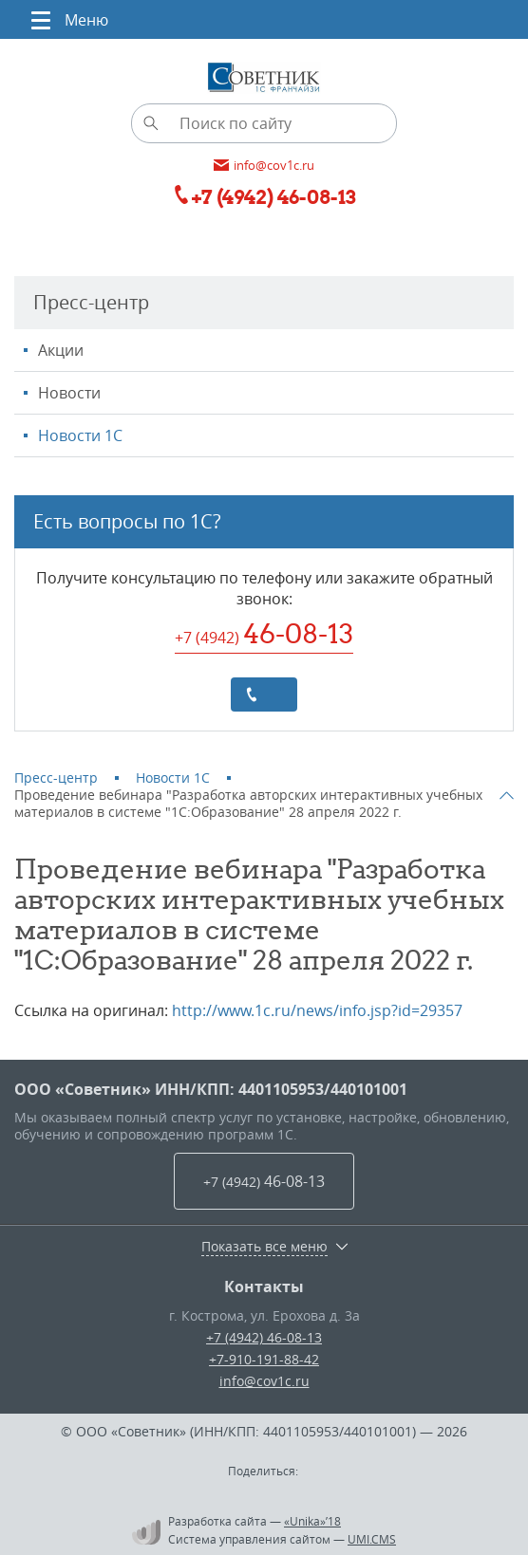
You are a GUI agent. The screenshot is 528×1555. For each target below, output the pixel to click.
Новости (69, 392)
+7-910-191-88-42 (264, 1359)
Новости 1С (80, 435)
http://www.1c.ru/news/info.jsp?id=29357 (317, 1010)
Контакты (264, 1286)
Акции (61, 350)
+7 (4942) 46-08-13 (264, 1337)
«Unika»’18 (312, 1520)
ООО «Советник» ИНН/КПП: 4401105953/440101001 (210, 1089)
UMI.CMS (372, 1538)
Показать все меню (264, 1246)
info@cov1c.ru (264, 1381)
